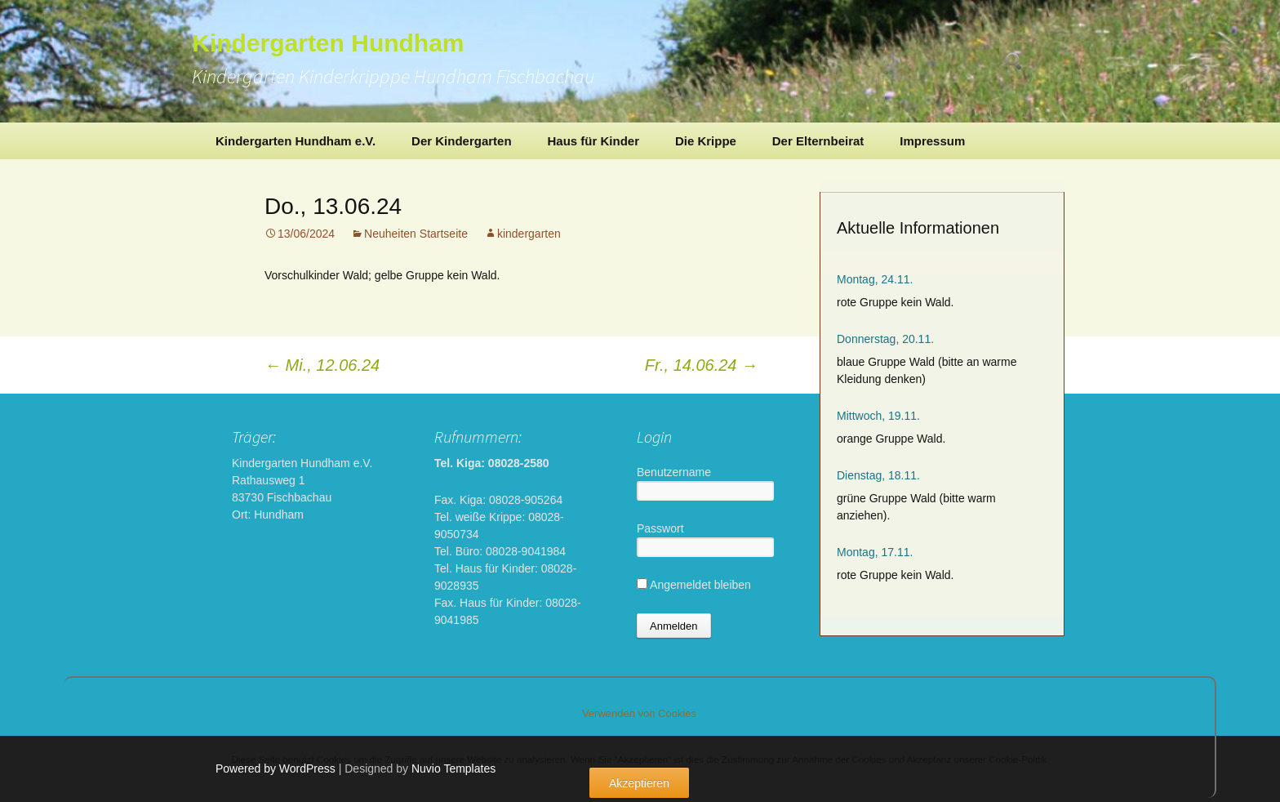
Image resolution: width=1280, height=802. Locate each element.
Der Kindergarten (461, 141)
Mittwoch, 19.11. (878, 415)
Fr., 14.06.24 (701, 365)
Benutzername (674, 472)
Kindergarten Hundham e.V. (296, 141)
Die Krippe (705, 141)
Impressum (932, 141)
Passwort (660, 528)
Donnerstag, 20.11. (885, 338)
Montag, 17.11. (875, 552)
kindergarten (529, 233)
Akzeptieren (639, 783)
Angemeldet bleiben (694, 584)
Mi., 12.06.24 (322, 365)
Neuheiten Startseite (416, 233)
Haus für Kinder (593, 141)
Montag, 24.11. (875, 279)
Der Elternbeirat (818, 141)
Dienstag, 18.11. (878, 475)
